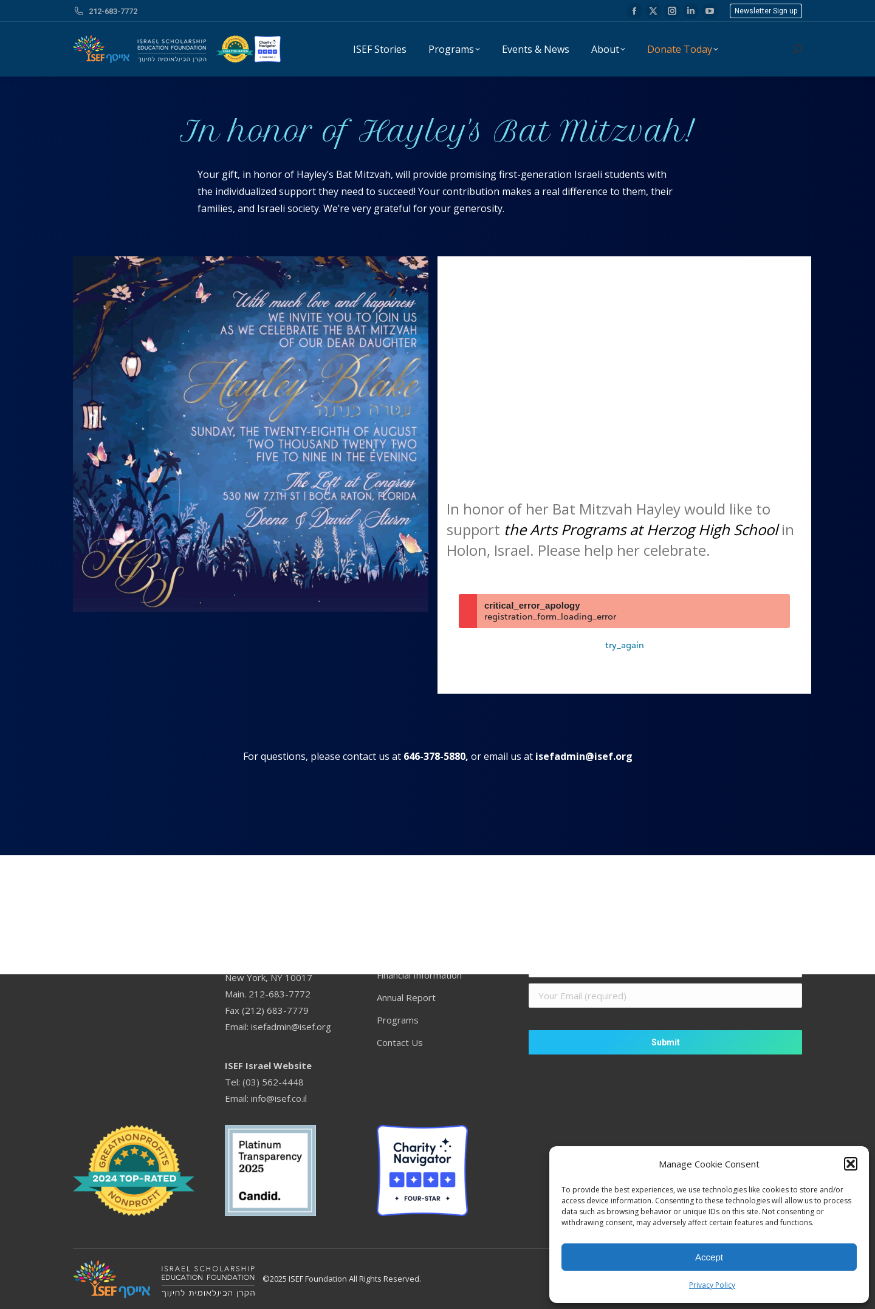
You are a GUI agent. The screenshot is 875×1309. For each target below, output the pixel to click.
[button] (851, 1164)
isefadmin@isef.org (584, 756)
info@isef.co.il (279, 1098)
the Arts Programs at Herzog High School (641, 529)
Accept (709, 1257)
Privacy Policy (712, 1285)
